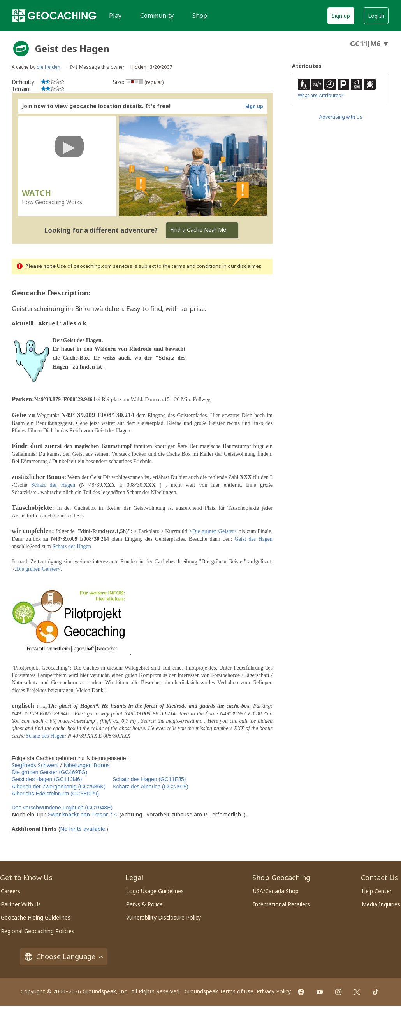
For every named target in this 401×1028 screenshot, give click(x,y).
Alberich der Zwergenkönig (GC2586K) (59, 786)
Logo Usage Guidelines (155, 891)
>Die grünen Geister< (213, 531)
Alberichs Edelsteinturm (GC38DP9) (55, 793)
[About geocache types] (21, 48)
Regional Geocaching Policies (37, 931)
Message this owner (102, 67)
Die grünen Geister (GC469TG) (50, 772)
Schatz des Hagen (53, 485)
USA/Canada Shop (276, 891)
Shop (199, 15)
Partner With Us (21, 904)
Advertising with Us (340, 117)
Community (157, 15)
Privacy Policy (274, 991)
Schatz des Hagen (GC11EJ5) (149, 779)
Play (115, 15)
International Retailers (281, 904)
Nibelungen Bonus (86, 765)
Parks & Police (144, 904)
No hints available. (83, 828)
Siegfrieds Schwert (35, 765)
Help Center (377, 891)
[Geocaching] (54, 15)
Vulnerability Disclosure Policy (163, 917)
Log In (376, 15)
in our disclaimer (241, 266)
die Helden (48, 67)
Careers (10, 891)
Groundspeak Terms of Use (219, 991)
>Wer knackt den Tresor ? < (82, 814)
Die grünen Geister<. (39, 569)
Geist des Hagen (254, 539)
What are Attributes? (320, 95)
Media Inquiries (381, 904)
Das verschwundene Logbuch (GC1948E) (62, 807)
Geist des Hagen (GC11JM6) (47, 779)
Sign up (341, 15)
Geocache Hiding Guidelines (35, 917)
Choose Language (63, 957)
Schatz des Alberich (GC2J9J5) (150, 786)
